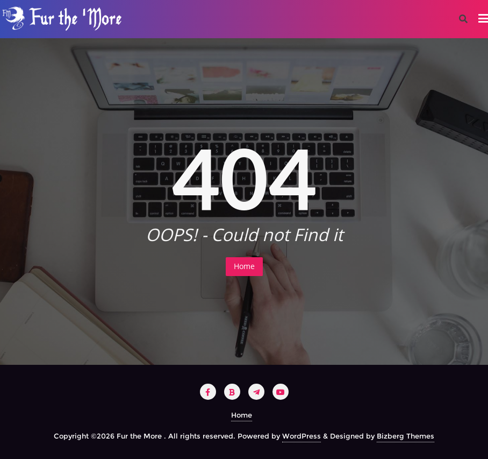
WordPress (301, 436)
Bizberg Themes (405, 436)
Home (244, 266)
